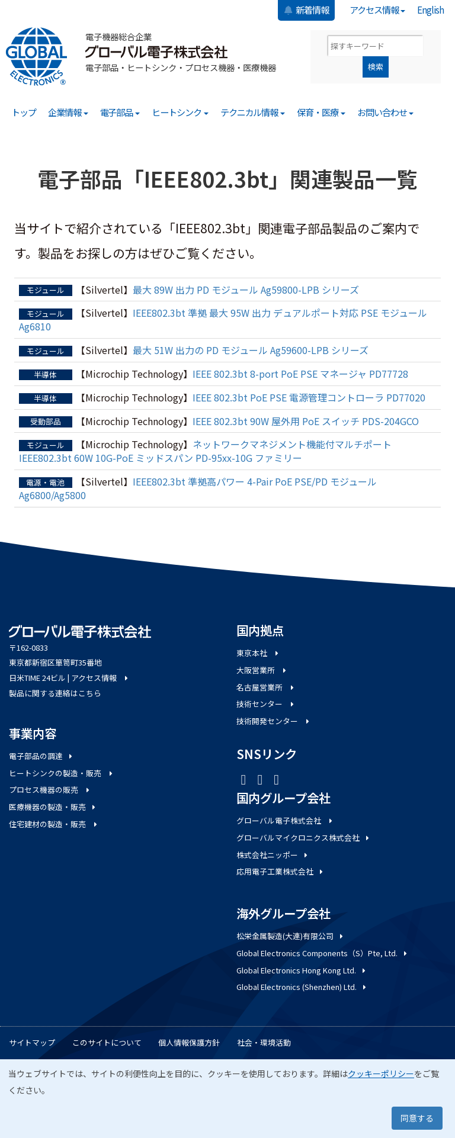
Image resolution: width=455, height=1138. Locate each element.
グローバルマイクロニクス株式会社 (303, 837)
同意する (417, 1118)
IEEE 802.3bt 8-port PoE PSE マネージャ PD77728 (300, 374)
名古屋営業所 (266, 687)
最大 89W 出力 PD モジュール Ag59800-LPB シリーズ (246, 289)
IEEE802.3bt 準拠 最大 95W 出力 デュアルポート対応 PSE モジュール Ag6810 (223, 319)
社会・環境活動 (264, 1042)
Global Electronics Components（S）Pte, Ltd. (322, 953)
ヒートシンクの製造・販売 (61, 773)
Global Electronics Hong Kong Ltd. (301, 970)
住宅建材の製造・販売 (54, 824)
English (430, 9)
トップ (23, 111)
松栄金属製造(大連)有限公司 (290, 935)
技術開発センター (273, 720)
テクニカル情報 (253, 111)
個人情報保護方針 (189, 1042)
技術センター (266, 703)
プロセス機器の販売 (50, 789)
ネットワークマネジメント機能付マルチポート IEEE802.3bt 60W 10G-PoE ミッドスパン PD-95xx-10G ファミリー (205, 451)
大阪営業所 (262, 670)
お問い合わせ (385, 111)
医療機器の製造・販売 (53, 806)
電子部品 (120, 111)
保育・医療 (321, 111)
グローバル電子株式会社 (285, 820)
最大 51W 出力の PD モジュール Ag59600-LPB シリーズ (251, 350)
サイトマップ (32, 1042)
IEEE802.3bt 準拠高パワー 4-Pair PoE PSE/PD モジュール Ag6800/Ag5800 (198, 488)
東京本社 (258, 652)
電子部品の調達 (41, 755)
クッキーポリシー (381, 1073)
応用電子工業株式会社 (280, 871)
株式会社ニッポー (272, 854)
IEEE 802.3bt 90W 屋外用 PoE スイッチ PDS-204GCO (306, 421)
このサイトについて (107, 1042)
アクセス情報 (378, 9)
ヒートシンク (180, 111)
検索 (375, 66)
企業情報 (68, 111)
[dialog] (227, 1098)
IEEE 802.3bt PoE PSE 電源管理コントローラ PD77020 (309, 397)
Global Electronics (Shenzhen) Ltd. (302, 986)
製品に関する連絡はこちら (55, 693)
